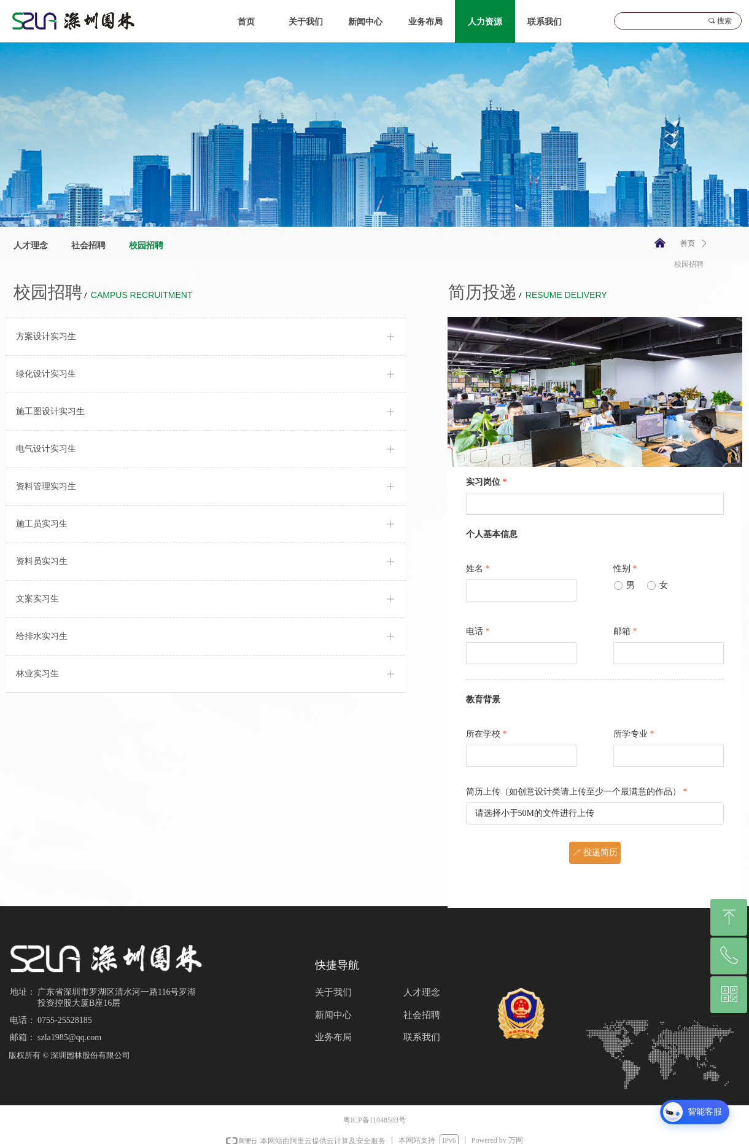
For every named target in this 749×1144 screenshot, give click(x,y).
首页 (687, 243)
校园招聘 (689, 264)
